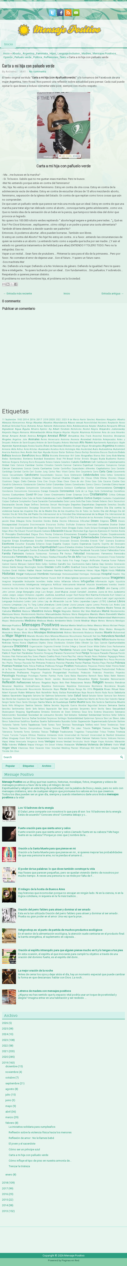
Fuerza (105, 560)
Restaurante (21, 689)
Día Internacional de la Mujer (88, 514)
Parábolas (27, 653)
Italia (38, 588)
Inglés (111, 581)
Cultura (14, 501)
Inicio (8, 44)
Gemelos (109, 564)
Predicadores (80, 666)
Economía (113, 528)
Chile (96, 478)
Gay (101, 564)
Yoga (122, 747)
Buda (102, 458)
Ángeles (6, 439)
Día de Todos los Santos (87, 511)
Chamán (46, 478)
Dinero (95, 520)
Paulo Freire (61, 656)
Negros (27, 639)
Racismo (82, 675)
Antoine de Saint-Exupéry (48, 442)
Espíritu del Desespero (113, 544)
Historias (8, 574)
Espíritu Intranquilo (12, 547)
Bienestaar (64, 455)
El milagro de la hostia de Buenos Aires (41, 889)
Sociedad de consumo (41, 714)
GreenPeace (93, 567)
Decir (110, 501)
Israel (32, 588)
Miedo (6, 629)
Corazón (54, 491)
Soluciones (7, 718)
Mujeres (20, 636)
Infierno (75, 581)
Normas (121, 639)
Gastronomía (78, 564)
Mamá (105, 611)
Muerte (108, 632)
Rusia (110, 692)
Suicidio (65, 721)
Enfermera (106, 537)
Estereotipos (101, 547)
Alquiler (75, 432)
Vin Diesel (50, 744)
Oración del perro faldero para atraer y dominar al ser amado (54, 909)
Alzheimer (96, 432)
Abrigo (29, 422)
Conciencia (58, 488)
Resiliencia (97, 686)
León (34, 601)
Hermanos (79, 570)
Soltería (121, 715)
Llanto (58, 604)
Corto (96, 491)
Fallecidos (113, 550)
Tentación (13, 728)
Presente (31, 669)
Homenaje (55, 573)
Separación (51, 708)
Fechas (68, 553)
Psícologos (33, 675)
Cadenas (85, 461)
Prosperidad (60, 672)
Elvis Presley (45, 534)
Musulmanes (75, 636)
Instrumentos (18, 584)
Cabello (75, 462)
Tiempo (96, 728)
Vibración (120, 741)
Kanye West (84, 595)
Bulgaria (15, 462)
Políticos (50, 665)
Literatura (49, 604)
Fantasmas (41, 553)
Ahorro (35, 429)
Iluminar (105, 578)
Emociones (70, 534)
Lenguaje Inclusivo (69, 53)
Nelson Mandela (41, 639)
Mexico (98, 625)
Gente (13, 567)
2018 (45, 419)
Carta (102, 471)
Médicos (41, 620)
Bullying (24, 462)
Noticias (6, 642)
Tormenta (18, 731)
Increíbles (41, 581)
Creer (69, 494)
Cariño (25, 471)
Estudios (7, 550)
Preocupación (19, 669)
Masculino (69, 617)
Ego (86, 530)
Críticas (120, 494)
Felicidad (79, 553)
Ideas (68, 577)
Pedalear (102, 656)
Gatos (95, 564)
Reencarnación (118, 679)
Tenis (4, 728)
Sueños (35, 721)
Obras (50, 642)
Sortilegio (62, 718)
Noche (112, 639)
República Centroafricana (26, 686)
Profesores (23, 672)
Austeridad (86, 449)
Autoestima (105, 449)
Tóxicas (44, 731)
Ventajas (49, 741)
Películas (7, 659)
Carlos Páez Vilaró (58, 471)
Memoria (110, 620)
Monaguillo (119, 629)
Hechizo (68, 570)
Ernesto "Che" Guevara (102, 540)
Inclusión (30, 581)
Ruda (104, 692)
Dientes (47, 521)
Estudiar (120, 547)
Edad (122, 527)
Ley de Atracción (54, 601)
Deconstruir (119, 501)
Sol (66, 714)
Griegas (104, 567)
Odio (77, 642)
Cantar (56, 468)
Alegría (94, 429)
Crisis (86, 494)
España (57, 543)
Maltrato (96, 611)
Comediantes (78, 484)
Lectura (97, 598)
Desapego (34, 507)
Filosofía (62, 556)
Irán (16, 588)
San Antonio (119, 695)
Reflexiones (51, 57)
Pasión (121, 653)
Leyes (94, 601)
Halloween (48, 570)
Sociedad (22, 714)
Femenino (106, 553)
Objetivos (32, 642)
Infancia (66, 581)
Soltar (114, 715)
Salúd (85, 695)
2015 (5, 1199)
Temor (103, 724)
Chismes (112, 478)
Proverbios (109, 672)
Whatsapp (85, 748)
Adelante (48, 426)
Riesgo (79, 689)
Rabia (73, 675)
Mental (64, 625)
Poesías (17, 665)
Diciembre (37, 521)
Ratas (107, 675)
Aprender (7, 445)
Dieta (55, 521)
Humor (44, 577)
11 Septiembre (9, 419)
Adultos (101, 425)
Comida (106, 484)
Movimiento (78, 632)
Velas (12, 741)
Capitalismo (103, 468)
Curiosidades (55, 501)
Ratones (121, 675)
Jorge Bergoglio (25, 591)
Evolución (43, 550)
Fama (122, 550)
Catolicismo (32, 474)
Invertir (121, 584)
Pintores (40, 662)
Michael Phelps (117, 625)
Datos (89, 501)
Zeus (16, 751)
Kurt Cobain (116, 595)
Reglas (55, 682)
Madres (86, 53)
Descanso (67, 507)
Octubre (70, 642)
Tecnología (78, 724)
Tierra (115, 728)
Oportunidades (116, 642)
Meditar (85, 620)
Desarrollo (45, 507)
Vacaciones (43, 738)
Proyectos (120, 672)
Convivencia (34, 491)
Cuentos (68, 498)
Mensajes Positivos (104, 53)
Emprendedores (11, 537)
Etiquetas (28, 766)
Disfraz (61, 524)
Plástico (96, 663)
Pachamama (119, 646)
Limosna (6, 604)
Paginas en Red (70, 1260)
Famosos (18, 553)
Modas (109, 629)
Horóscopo (95, 574)
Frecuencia (49, 560)
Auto (95, 449)
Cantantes (46, 468)
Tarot (58, 724)
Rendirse (120, 682)
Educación (57, 530)
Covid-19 (31, 494)
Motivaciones (55, 632)
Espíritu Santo (31, 547)
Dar (83, 501)
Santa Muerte (77, 701)
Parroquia (94, 653)
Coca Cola (97, 481)
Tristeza (120, 731)
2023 (64, 419)
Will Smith (96, 748)
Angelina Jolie (19, 439)
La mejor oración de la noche (35, 970)
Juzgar (69, 595)
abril (8, 1111)
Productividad (108, 669)
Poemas (7, 665)
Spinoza (99, 718)
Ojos (96, 642)
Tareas (51, 724)
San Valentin (111, 699)
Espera (75, 544)
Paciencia (6, 650)
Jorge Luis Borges (44, 592)
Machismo (79, 607)
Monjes (17, 632)
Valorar (86, 738)
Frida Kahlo (62, 560)
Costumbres (18, 494)
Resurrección (35, 689)
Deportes (76, 504)
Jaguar (44, 588)
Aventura (15, 452)
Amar (5, 435)
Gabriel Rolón (34, 564)
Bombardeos (16, 458)
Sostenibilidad (75, 718)
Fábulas (74, 550)
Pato (13, 656)
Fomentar (120, 557)
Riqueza (98, 689)
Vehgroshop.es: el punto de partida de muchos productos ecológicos (60, 929)
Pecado (87, 656)
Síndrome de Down (60, 712)
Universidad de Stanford (102, 735)
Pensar (21, 659)
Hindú (112, 570)
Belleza (6, 455)
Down (64, 528)
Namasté (87, 636)
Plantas (87, 662)
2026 (5, 1023)
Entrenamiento (52, 540)
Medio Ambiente (56, 620)
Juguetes (39, 595)
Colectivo (41, 484)
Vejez (5, 741)
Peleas (121, 656)
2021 (5, 1051)
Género (5, 567)
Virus (14, 747)
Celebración (76, 475)
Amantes (120, 432)
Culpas (5, 501)
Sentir (28, 708)
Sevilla (101, 708)
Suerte (43, 721)
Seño (35, 708)
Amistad (53, 435)
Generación (119, 564)
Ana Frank (85, 436)
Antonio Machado (70, 442)
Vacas (54, 738)
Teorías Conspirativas (31, 728)
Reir (67, 682)
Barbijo (85, 452)
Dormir (58, 528)
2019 (5, 1062)
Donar (51, 528)
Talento (16, 724)
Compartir (7, 487)
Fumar (113, 560)
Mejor (94, 620)
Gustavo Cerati (9, 570)
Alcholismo (76, 429)
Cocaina (107, 481)
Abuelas (37, 422)
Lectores (89, 598)
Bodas (5, 458)
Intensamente (69, 584)
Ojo (91, 642)
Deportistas (88, 504)
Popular (10, 766)
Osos (109, 646)
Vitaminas (23, 748)
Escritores (8, 543)
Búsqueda (40, 462)
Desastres (56, 507)
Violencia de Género (100, 744)
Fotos (18, 560)
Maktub (76, 611)
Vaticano (112, 738)
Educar (68, 530)
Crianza (77, 494)
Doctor (114, 524)
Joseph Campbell (78, 592)
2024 (5, 1034)
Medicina (30, 620)
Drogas (72, 527)
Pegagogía (113, 656)
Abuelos (47, 422)
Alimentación (37, 432)
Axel (35, 452)
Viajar (94, 741)
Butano (49, 462)
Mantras (40, 614)
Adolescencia (80, 425)
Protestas (97, 672)
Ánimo (44, 439)
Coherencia (17, 484)
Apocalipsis (112, 442)
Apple (122, 442)
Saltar (70, 695)
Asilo (61, 449)
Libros (121, 601)
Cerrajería (26, 478)
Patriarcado (21, 656)
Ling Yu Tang (29, 604)
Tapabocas (34, 724)
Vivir (31, 747)
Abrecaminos (18, 422)
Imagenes (118, 578)
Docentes (104, 524)
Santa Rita (91, 702)
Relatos (87, 682)
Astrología (70, 449)
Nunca (23, 642)
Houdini (116, 574)
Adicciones (59, 425)
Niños (105, 639)
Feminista (42, 53)
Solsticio (106, 715)
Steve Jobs (119, 718)
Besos (39, 455)
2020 (52, 419)
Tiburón (86, 728)
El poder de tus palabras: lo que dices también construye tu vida (56, 868)
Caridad (17, 471)
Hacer (38, 570)
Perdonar (31, 659)
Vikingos (39, 744)
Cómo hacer (118, 484)
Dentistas (44, 504)
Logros (88, 604)
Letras (40, 601)
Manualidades (54, 614)
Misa (84, 629)
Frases (38, 560)
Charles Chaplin (71, 478)
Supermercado (99, 721)
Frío (71, 560)
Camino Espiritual (83, 465)
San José (59, 699)
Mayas (5, 620)
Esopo (49, 544)
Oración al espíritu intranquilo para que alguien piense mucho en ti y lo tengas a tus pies (70, 950)
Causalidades (47, 475)
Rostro (98, 692)
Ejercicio (102, 530)
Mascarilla (29, 617)
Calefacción (102, 462)
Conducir (68, 488)
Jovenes (92, 591)
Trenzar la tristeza (19, 1166)
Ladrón (41, 598)
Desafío (121, 504)
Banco (78, 452)
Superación (84, 721)
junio (8, 1100)
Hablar (30, 570)
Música (55, 636)
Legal (110, 598)
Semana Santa (116, 705)
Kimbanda (104, 595)
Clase (66, 481)
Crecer (47, 494)
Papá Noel (16, 653)
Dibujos (20, 521)
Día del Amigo (109, 511)
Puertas (52, 675)
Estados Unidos (74, 547)
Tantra (24, 724)
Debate (95, 501)
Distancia (80, 524)
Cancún (27, 468)
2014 (26, 419)
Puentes (43, 675)
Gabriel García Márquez (14, 564)
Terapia (47, 728)
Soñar (33, 718)
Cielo (23, 481)
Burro (31, 462)
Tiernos (106, 728)
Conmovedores (103, 487)
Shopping (20, 712)
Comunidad (45, 488)
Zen (12, 751)
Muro (47, 636)
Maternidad (104, 617)
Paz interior (78, 656)
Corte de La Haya (84, 491)
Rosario (90, 692)
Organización (36, 646)
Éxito (53, 550)
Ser (60, 708)
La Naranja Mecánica (26, 598)
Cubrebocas (48, 498)
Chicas (88, 478)
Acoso (122, 422)
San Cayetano (19, 699)
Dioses (121, 521)
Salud (77, 695)
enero (8, 1174)
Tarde (44, 724)
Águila (26, 429)
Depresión (101, 504)
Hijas (53, 53)
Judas (5, 595)
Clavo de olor (77, 481)
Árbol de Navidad (53, 445)
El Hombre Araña (116, 531)
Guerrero (120, 567)
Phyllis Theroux (14, 663)
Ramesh (92, 675)
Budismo (111, 458)
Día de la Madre (43, 511)
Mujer (9, 636)
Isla (26, 588)
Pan (49, 650)
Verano (59, 741)
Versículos (78, 741)
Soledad (83, 714)
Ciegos (16, 481)
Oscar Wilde (93, 646)
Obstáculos (59, 642)
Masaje (19, 617)
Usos (33, 738)
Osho (103, 646)
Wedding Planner (69, 748)
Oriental (57, 646)
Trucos (5, 735)
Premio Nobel (104, 666)
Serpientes (85, 708)
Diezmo (63, 521)
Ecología (103, 527)
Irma (21, 588)
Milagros (45, 629)
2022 (58, 419)
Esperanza (85, 543)
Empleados (94, 534)
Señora (41, 708)
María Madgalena (80, 614)
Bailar (62, 452)
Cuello (59, 498)
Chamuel (56, 478)
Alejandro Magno (10, 432)
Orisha (65, 646)
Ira (12, 588)
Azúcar (54, 452)
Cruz (4, 498)
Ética (15, 550)
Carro (95, 471)
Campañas (99, 465)
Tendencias (112, 724)
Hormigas (84, 574)
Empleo (103, 534)
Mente (72, 625)
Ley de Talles (72, 601)
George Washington (26, 567)
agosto (9, 1089)
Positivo (69, 665)
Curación (43, 501)
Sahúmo (37, 695)
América (32, 436)
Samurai (108, 695)
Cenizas (6, 478)
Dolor (122, 524)
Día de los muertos (64, 511)
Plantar (78, 663)
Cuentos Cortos (82, 498)
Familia (6, 553)
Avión (29, 452)
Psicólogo (21, 675)
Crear (40, 494)
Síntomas (76, 712)
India (50, 581)
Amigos (41, 435)
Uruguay (13, 738)
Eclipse (94, 528)
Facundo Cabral (99, 550)
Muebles (99, 632)
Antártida (97, 439)
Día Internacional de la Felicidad (55, 514)
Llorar (65, 604)
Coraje (44, 491)
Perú (106, 659)
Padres (16, 649)
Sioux (84, 712)
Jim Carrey (112, 588)
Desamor (7, 507)
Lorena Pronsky (101, 604)
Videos (22, 744)
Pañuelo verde (23, 57)
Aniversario (53, 439)
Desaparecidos (21, 507)
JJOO (122, 588)
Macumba (90, 608)
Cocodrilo (6, 484)
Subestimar (14, 721)
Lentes (27, 601)
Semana (102, 705)
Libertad (111, 601)
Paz (70, 656)
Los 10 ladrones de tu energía (36, 807)
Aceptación (113, 422)
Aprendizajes (20, 445)
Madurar (26, 611)
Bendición (16, 455)
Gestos (40, 567)
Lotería (21, 608)
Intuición (90, 584)
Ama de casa (108, 432)
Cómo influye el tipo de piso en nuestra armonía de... (40, 1160)
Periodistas (50, 659)
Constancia (7, 491)
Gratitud (75, 567)
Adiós (69, 426)
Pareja (85, 652)
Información (101, 581)
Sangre (5, 702)
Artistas (33, 449)
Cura (34, 501)
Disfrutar (70, 524)
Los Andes (114, 604)
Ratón (113, 675)
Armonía (6, 449)
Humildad (34, 577)
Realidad (16, 679)
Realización (27, 679)
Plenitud (110, 663)
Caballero (65, 462)
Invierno (6, 588)
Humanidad (22, 578)
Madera (100, 607)
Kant (76, 595)
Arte (13, 449)
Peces (95, 656)
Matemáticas (81, 617)
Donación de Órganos (34, 527)
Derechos (112, 504)
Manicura (7, 614)
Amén (23, 435)
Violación (69, 744)
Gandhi (62, 564)
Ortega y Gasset (78, 646)
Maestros (37, 611)
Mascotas (42, 617)
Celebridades (91, 474)
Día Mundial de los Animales (89, 517)
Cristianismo (98, 494)
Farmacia (53, 553)
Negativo (7, 639)
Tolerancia (7, 731)
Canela (35, 468)
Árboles (67, 445)
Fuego (77, 560)
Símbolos (45, 712)
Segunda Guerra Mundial (73, 705)
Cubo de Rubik (34, 498)
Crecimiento (58, 494)
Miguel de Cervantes (27, 629)
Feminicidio (8, 556)
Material (93, 617)
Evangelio (23, 550)
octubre (10, 1077)
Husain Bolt (55, 578)
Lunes (59, 608)
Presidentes (43, 669)
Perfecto (40, 659)
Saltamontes (61, 695)
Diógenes (104, 521)
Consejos (119, 487)
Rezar (63, 689)
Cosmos (6, 494)
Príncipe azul (69, 669)
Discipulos (23, 524)
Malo (88, 611)
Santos (29, 705)
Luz (70, 607)
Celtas (110, 475)
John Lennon (8, 592)
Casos (5, 475)
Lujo (53, 608)
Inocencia (6, 584)
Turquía (23, 735)
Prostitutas (73, 672)
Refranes (36, 682)
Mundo (31, 636)
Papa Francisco (102, 649)
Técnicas (66, 724)
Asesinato (44, 449)
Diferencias (73, 521)
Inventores (102, 584)
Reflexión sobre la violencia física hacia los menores (40, 1132)
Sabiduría (119, 692)
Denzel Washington (60, 504)
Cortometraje (106, 491)
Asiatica (55, 449)
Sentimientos (18, 708)
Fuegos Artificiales (90, 560)
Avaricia (6, 452)
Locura (80, 604)
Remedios (109, 682)
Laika (48, 598)
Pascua (113, 653)
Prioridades (82, 669)
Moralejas (40, 632)
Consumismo (20, 491)
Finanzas (92, 557)
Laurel (70, 598)
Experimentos (62, 550)
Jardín (84, 588)
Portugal (59, 666)
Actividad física (19, 426)
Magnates (66, 611)
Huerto (5, 578)
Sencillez (6, 708)
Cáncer (6, 468)
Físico (112, 557)
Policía (32, 666)
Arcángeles (95, 445)
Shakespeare (8, 712)
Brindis (85, 458)
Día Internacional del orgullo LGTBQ (56, 517)
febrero (9, 1122)
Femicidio (119, 553)
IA (63, 578)
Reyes (56, 689)
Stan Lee (108, 718)
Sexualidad (118, 708)
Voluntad (56, 748)
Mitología (93, 629)
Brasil (70, 458)
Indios (57, 581)
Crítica (112, 494)
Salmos (49, 695)
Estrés (112, 547)
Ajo (50, 429)
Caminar (67, 465)
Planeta (69, 662)
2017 (39, 419)
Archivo (46, 766)
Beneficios (28, 455)
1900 (19, 419)
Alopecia (57, 432)
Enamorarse (42, 537)
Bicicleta (54, 455)
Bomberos (28, 458)
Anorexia (75, 439)
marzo (9, 1117)
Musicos (64, 636)
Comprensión (32, 488)
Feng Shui (33, 556)
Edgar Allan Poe (10, 531)
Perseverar (71, 659)
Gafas (45, 564)
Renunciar (7, 686)
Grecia (84, 567)
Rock (38, 692)
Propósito (46, 672)
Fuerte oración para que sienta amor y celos (44, 828)
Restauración (8, 689)
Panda (55, 650)
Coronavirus (67, 491)
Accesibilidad (90, 422)
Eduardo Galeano (41, 531)
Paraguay (48, 653)
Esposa (61, 547)
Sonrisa (25, 718)
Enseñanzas (27, 540)
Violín (116, 744)
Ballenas (70, 452)
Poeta (25, 666)
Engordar (6, 540)
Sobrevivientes (9, 715)
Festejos (44, 557)
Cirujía (52, 481)
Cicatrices (7, 481)
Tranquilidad (91, 731)
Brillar (77, 458)
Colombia (58, 484)
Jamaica (69, 588)
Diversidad (92, 524)
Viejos (30, 744)
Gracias (49, 567)
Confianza (80, 487)
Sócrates (59, 715)
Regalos (46, 682)
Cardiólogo (7, 471)
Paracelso (38, 653)
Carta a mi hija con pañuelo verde (28, 66)
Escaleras (120, 540)
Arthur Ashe (23, 449)
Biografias (87, 455)
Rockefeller (46, 692)
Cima (39, 481)
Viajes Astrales (106, 741)
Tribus (103, 731)
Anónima (65, 439)
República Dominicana (78, 686)
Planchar (60, 663)
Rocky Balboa (59, 692)
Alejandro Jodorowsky (112, 429)
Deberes (103, 501)
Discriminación (37, 524)
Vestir (87, 741)
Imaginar (6, 581)
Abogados (111, 419)
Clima (88, 481)
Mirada (77, 629)
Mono (24, 632)
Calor (12, 465)
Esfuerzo (40, 544)
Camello (58, 465)
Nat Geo (97, 636)
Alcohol (86, 429)
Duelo (87, 528)
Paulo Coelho (46, 656)
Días (12, 521)
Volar (47, 748)
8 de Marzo (73, 419)
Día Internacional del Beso (25, 517)
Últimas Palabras (37, 735)
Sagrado (27, 695)
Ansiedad (85, 439)
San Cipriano (33, 699)
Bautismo (113, 452)
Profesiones (8, 672)
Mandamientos (117, 611)
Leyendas (85, 601)
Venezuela (21, 741)
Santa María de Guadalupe (53, 702)
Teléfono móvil (92, 724)
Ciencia (31, 481)
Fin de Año (74, 556)
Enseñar (39, 540)
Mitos (102, 629)
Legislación (119, 598)
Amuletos (73, 435)
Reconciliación (69, 679)
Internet (81, 584)
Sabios (6, 695)
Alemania (24, 432)
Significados (33, 711)
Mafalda (48, 611)
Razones (6, 679)
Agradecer (8, 429)
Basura (103, 452)
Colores (68, 484)
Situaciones (108, 712)
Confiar (90, 488)
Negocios (18, 639)
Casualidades (16, 475)
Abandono (101, 419)
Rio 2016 (87, 689)
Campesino (111, 465)
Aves (22, 452)
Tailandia (6, 724)
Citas (59, 481)
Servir (94, 708)
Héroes (89, 570)
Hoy (123, 574)
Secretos (55, 705)
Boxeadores (49, 458)
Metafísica (81, 625)
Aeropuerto (112, 426)
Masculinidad (56, 617)
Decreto (19, 504)
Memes (101, 620)
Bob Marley (118, 455)
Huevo (12, 578)
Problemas (95, 669)
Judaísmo (119, 591)
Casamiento (119, 471)
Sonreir (17, 718)
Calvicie (20, 465)
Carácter (121, 468)
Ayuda (47, 452)
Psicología (8, 675)
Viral (122, 744)
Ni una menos (65, 639)
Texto (63, 57)
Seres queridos (70, 708)
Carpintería (86, 471)
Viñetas (59, 744)
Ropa (83, 692)
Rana (100, 675)
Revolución (47, 689)
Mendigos (120, 620)
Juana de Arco (105, 592)
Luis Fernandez (42, 608)
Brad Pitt (61, 458)
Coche (115, 481)
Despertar (88, 507)
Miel (13, 629)
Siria (90, 712)
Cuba (24, 498)
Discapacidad (9, 524)
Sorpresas (52, 718)
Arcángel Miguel (80, 446)
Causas (59, 475)
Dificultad (85, 521)
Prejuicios (92, 666)
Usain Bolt (24, 738)
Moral (30, 632)
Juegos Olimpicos (26, 595)
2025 (5, 1028)
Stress (5, 721)
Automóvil (119, 449)
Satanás (38, 705)
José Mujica (61, 591)
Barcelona (95, 452)
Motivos (68, 632)
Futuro (121, 560)
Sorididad (41, 718)
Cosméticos (119, 491)
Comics (89, 484)
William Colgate (110, 748)
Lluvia (73, 604)
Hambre (58, 570)
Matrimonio (118, 617)
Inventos (113, 584)
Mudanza (89, 632)
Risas (107, 689)
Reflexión (8, 682)
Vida (4, 744)
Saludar (92, 695)
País (24, 650)
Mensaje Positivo (11, 625)
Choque (121, 478)
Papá (90, 649)
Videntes (13, 744)
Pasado (104, 653)
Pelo (15, 659)
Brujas (94, 458)
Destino (99, 507)
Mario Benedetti (108, 614)
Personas (97, 659)
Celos (103, 475)
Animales (33, 439)
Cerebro (15, 478)
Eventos (33, 550)
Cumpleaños (25, 501)
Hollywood (30, 573)
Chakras (36, 478)
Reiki (61, 682)
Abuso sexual (75, 422)
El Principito (9, 534)
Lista (40, 604)
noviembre (11, 1072)
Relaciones (77, 682)
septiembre (12, 1083)
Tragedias (79, 731)
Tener (122, 724)
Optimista (7, 646)
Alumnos (85, 432)
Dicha (28, 521)
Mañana (66, 614)
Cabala (56, 462)
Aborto (16, 53)
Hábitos (22, 570)
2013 (5, 1211)
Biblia (45, 455)
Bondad (38, 458)
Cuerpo (97, 498)
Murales (40, 636)
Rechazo (39, 679)
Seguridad (92, 705)
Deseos (77, 507)
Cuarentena (14, 498)
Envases (75, 540)
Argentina (28, 53)
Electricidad (23, 534)
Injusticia (120, 581)
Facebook (85, 550)
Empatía (82, 534)
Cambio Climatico (44, 465)
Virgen (6, 747)
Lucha (29, 607)
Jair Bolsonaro (56, 588)
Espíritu (96, 544)
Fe (61, 553)
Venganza (32, 741)
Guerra (112, 567)
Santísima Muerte (115, 702)
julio (7, 1094)
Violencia (81, 744)
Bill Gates (75, 455)
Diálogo (107, 517)
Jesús (100, 588)
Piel (33, 663)
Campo (121, 465)
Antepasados (109, 439)
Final (83, 557)
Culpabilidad (118, 498)
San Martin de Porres (94, 699)
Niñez (97, 639)
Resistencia (110, 686)
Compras (20, 487)
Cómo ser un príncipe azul (24, 1149)
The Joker (76, 728)
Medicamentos (17, 620)
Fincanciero (103, 557)
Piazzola (26, 663)
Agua (18, 429)
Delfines (35, 504)
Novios (15, 642)
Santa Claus (16, 702)
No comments (37, 71)
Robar (122, 689)
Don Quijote (16, 528)
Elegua (34, 534)
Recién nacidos (52, 679)
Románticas (74, 692)
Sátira (47, 705)
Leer (104, 598)
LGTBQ (102, 601)
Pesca (112, 659)
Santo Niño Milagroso (13, 705)
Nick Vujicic (80, 639)
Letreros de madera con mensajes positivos (44, 991)
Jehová (91, 588)
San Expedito (47, 698)
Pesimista (120, 659)
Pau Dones (33, 656)
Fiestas (53, 556)
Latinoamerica (59, 598)
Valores (95, 738)
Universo (120, 735)
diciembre (11, 1066)
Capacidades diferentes (83, 468)
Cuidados (107, 498)
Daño (78, 501)
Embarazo (58, 534)
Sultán (74, 721)
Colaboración (29, 484)
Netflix (53, 639)
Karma (95, 594)
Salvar (100, 695)
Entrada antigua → (113, 293)
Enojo (15, 540)
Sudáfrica (25, 721)
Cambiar (30, 465)
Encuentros (54, 537)
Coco (122, 481)
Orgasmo (48, 646)
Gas (69, 564)
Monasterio (7, 632)
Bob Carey (106, 455)
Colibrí (49, 484)
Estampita (89, 547)
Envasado (64, 540)
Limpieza (17, 604)
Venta (41, 741)
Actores (31, 425)
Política (37, 57)
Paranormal (69, 653)
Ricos (71, 689)
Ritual (115, 689)
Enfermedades (90, 537)
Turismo (14, 735)
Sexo (108, 708)
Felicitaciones (93, 553)
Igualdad (96, 577)
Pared (78, 653)
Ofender (85, 642)
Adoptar (92, 426)
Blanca (97, 455)
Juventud (59, 594)
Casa (109, 471)
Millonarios (66, 629)
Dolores (5, 528)
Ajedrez (43, 429)
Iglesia (75, 577)
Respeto (121, 686)
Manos (17, 614)
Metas (90, 625)
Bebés (121, 452)
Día (106, 507)
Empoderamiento (117, 534)
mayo (8, 1106)
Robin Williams (26, 692)
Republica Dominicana (53, 686)
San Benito (7, 699)
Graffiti (57, 567)
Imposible (17, 581)
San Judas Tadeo (74, 698)
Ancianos (119, 435)
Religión (98, 682)
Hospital (106, 573)
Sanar (121, 698)
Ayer (40, 452)
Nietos (89, 639)
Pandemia (66, 649)
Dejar (27, 504)
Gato (88, 564)
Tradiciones (66, 731)
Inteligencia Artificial (51, 584)
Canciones (17, 468)
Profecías (120, 669)
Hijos (104, 570)
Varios (103, 738)
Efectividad (78, 531)
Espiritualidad (48, 547)
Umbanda (52, 735)
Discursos (51, 524)
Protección (86, 672)
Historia (120, 570)
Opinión (8, 57)
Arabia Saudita (35, 446)
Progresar (35, 672)
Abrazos (6, 422)
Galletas (53, 564)
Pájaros (31, 649)
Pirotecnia (50, 663)
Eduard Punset (25, 531)
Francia (27, 560)
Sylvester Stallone (116, 721)
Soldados (73, 715)
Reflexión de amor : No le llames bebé (31, 1138)
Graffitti (66, 567)
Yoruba (5, 751)
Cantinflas (66, 468)
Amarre (14, 435)
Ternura (56, 728)
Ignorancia (84, 578)
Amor (63, 436)
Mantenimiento (28, 614)
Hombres (43, 573)
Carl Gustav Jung (39, 471)
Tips (122, 728)
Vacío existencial (66, 738)
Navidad (120, 635)
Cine (45, 481)
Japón (77, 588)
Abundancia (60, 422)
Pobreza (120, 662)
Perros (60, 659)
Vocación (39, 748)
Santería (100, 702)
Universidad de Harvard (76, 735)
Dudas (80, 528)
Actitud (6, 425)
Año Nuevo (86, 442)
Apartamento (100, 442)
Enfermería (119, 537)
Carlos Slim (74, 471)
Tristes (111, 731)
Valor (78, 738)
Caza (66, 475)
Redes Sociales (100, 679)
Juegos (12, 595)
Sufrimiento (54, 721)
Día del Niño (17, 514)
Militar (55, 629)
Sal (43, 695)
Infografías (87, 581)
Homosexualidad (70, 574)
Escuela (30, 543)
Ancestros (108, 436)
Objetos (42, 642)
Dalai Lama (69, 501)
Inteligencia (32, 584)
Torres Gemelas (32, 731)
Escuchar (20, 544)
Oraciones (21, 646)
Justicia (49, 594)
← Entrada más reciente (17, 293)
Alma (49, 432)
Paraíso (58, 653)
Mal (83, 611)
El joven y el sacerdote (22, 1143)
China (103, 478)
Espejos (66, 544)
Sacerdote (16, 695)
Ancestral (97, 436)
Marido (94, 614)
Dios (113, 521)
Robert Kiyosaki (9, 692)
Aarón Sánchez (87, 419)
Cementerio (119, 475)
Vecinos (121, 738)
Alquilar (66, 432)
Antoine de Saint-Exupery (23, 442)
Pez (4, 663)
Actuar (40, 426)
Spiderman (89, 718)
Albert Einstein (61, 429)
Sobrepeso (120, 712)
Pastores (6, 656)
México (106, 625)
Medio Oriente (73, 620)
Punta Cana (63, 675)
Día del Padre (30, 514)
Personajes (84, 659)
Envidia (84, 540)
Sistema (98, 712)
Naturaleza (107, 635)
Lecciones (79, 598)
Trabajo (54, 731)
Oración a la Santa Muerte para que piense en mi (47, 848)
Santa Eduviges (29, 702)
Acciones (102, 422)
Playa (103, 663)
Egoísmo (93, 531)
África (121, 425)
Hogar (20, 573)
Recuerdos (84, 679)
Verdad (68, 741)
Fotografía (8, 560)
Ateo (78, 449)
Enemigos (65, 537)
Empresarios (28, 537)
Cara (113, 468)
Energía (75, 537)
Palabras (42, 649)
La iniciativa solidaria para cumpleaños (32, 1126)
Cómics (97, 484)
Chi (82, 478)
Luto (65, 608)
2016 (33, 419)
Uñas (5, 738)
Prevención (56, 669)
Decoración (8, 504)
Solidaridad (95, 714)
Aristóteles (120, 446)
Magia (56, 611)
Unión (60, 735)
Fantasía (30, 553)
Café (93, 462)
